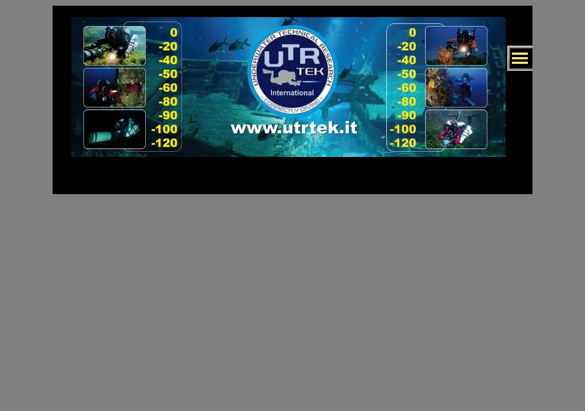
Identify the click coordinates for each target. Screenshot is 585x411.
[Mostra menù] (519, 58)
